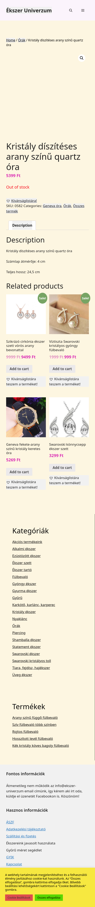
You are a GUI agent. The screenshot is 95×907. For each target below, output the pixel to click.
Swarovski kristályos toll (31, 660)
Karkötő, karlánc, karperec (33, 604)
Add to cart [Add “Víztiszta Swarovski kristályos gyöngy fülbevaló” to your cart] (62, 368)
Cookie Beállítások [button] (19, 897)
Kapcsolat (14, 864)
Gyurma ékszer (24, 590)
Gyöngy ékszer (24, 583)
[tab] (22, 225)
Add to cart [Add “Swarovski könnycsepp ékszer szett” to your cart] (62, 467)
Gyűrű (17, 597)
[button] (21, 200)
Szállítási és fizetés (21, 836)
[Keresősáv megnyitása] (70, 10)
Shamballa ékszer (26, 639)
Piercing (18, 632)
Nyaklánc (19, 618)
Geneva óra (52, 205)
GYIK (10, 857)
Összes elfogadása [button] (48, 897)
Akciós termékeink (27, 541)
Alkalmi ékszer (24, 548)
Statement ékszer (26, 646)
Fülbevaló (20, 576)
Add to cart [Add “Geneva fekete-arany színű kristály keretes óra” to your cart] (19, 472)
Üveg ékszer (22, 674)
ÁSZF (10, 822)
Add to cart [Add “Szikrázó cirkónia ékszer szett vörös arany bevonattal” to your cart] (19, 368)
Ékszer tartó (22, 569)
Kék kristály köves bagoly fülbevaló (40, 745)
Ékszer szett (22, 562)
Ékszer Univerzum (29, 10)
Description (22, 225)
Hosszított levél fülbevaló (32, 738)
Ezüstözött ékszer (26, 555)
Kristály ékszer (24, 611)
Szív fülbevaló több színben (34, 724)
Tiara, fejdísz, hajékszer (31, 667)
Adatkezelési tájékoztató (26, 829)
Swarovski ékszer (26, 653)
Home (10, 40)
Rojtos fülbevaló (25, 731)
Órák (21, 40)
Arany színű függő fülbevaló (35, 717)
